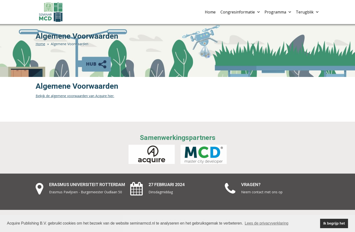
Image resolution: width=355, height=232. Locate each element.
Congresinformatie (240, 12)
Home (210, 12)
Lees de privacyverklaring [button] (266, 223)
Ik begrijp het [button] (334, 223)
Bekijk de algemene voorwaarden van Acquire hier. (75, 96)
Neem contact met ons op (262, 192)
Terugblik (307, 12)
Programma (278, 12)
